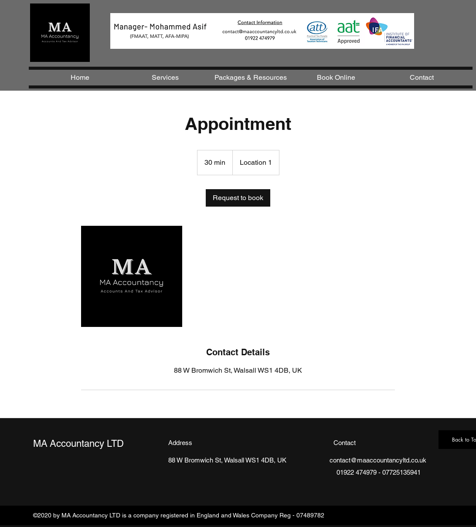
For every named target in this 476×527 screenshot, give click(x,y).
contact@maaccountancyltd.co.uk (378, 460)
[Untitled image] (131, 276)
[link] (238, 198)
